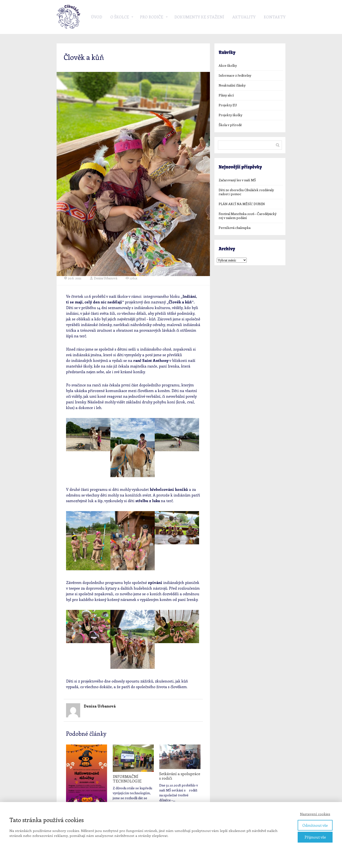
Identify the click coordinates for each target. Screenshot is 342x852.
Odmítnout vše (315, 825)
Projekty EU (228, 105)
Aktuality (243, 16)
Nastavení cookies (315, 813)
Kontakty (274, 16)
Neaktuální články (232, 85)
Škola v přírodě (230, 125)
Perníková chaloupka (234, 227)
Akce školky (228, 65)
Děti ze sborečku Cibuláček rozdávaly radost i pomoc (246, 192)
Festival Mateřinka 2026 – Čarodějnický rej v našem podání (247, 215)
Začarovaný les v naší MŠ (237, 180)
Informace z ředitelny (235, 75)
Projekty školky (230, 115)
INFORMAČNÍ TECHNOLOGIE (127, 778)
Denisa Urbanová (103, 278)
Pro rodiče (151, 16)
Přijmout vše (315, 837)
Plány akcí (226, 95)
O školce (119, 16)
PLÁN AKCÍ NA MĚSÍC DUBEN (242, 204)
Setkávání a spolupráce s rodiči (179, 776)
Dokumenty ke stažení (199, 16)
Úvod (96, 16)
